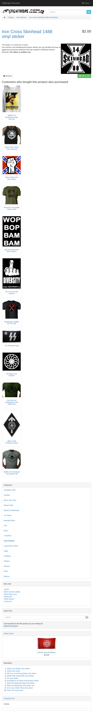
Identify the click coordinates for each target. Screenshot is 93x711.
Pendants (7, 556)
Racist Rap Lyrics (10, 594)
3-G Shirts (7, 515)
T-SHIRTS (8, 536)
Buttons (6, 576)
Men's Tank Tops (10, 500)
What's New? (9, 633)
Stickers (7, 561)
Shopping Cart (9, 698)
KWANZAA (8, 597)
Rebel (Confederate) (11, 510)
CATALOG (8, 601)
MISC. (6, 531)
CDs (5, 526)
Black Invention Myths (12, 592)
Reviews (7, 76)
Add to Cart (84, 76)
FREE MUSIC (9, 599)
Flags (6, 551)
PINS (6, 571)
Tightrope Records (11, 3)
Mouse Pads (8, 505)
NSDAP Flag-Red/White (46, 652)
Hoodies (7, 495)
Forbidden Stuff (9, 490)
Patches (7, 566)
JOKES (6, 589)
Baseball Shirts (9, 520)
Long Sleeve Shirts (11, 546)
